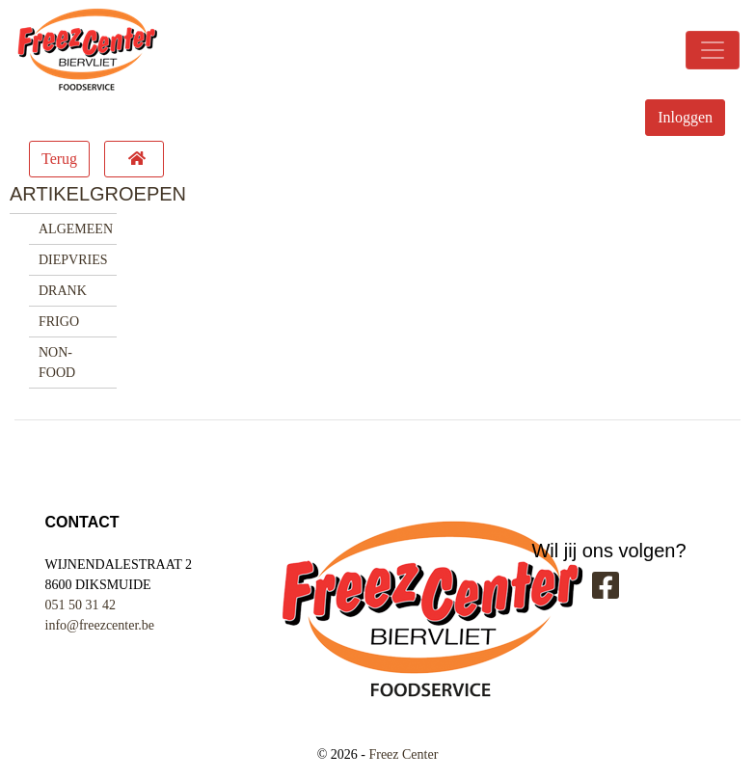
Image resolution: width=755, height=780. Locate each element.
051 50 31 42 (81, 605)
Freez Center (403, 754)
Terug (59, 158)
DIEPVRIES (73, 260)
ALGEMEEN (76, 229)
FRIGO (59, 321)
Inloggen (685, 117)
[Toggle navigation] (713, 50)
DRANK (63, 290)
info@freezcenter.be (100, 625)
